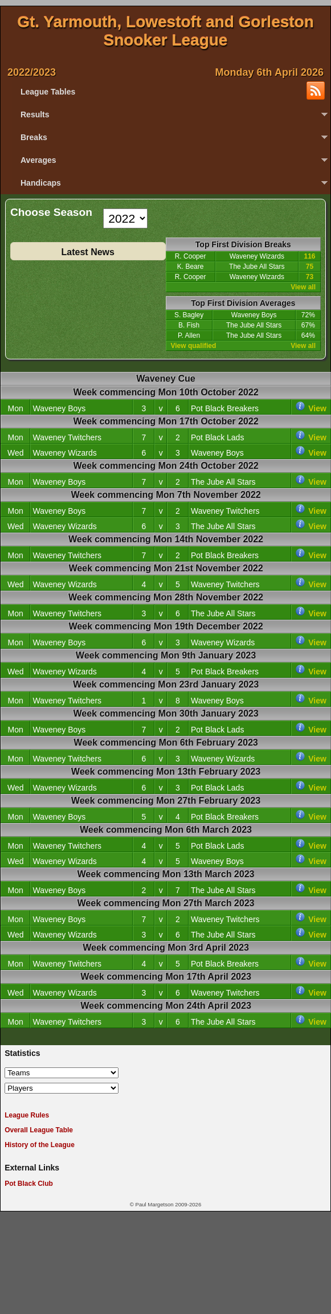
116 (309, 256)
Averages (38, 160)
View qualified (193, 346)
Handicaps (41, 182)
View (317, 408)
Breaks (34, 137)
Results (35, 114)
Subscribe (316, 90)
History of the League (40, 1145)
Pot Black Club (29, 1184)
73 (309, 277)
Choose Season (51, 213)
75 (309, 267)
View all (303, 287)
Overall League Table (39, 1130)
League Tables (48, 91)
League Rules (27, 1115)
